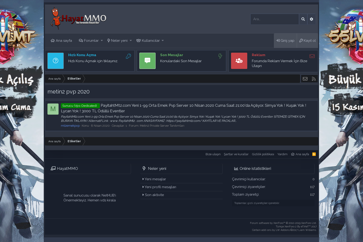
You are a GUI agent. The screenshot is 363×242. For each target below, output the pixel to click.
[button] (102, 41)
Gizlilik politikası (263, 154)
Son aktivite (154, 195)
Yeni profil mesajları (160, 187)
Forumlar (91, 41)
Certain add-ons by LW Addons (284, 230)
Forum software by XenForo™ (283, 223)
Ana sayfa (64, 41)
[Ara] (274, 19)
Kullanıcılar (151, 41)
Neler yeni (119, 41)
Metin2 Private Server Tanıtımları (162, 125)
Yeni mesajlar (155, 179)
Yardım (282, 154)
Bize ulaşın (213, 154)
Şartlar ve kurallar (236, 154)
